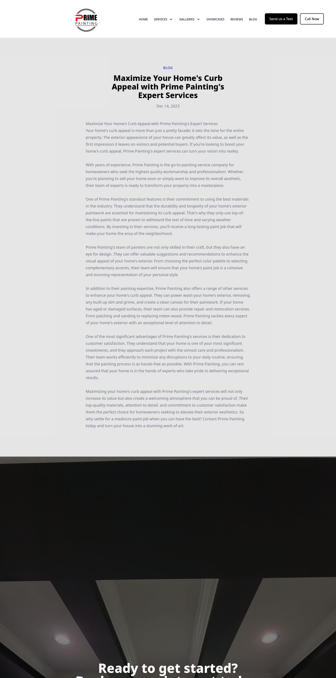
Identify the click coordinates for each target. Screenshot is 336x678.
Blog (253, 19)
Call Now (312, 19)
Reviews (236, 19)
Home (143, 19)
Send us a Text (281, 19)
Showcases (215, 19)
